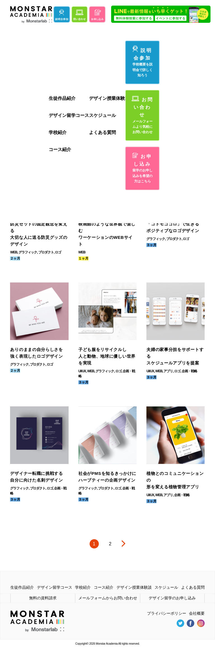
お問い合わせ (142, 115)
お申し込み (142, 168)
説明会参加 (142, 61)
